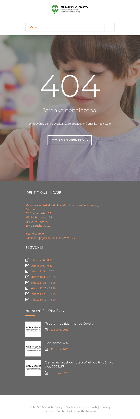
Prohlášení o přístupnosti (81, 407)
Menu (71, 27)
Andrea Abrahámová (84, 411)
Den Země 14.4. (56, 343)
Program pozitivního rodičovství (69, 323)
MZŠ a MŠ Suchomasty (47, 407)
